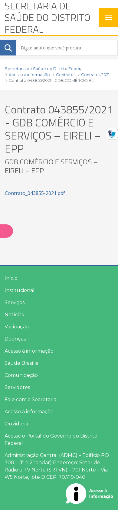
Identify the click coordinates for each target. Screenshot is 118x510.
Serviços (15, 302)
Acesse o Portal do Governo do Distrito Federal (51, 439)
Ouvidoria (16, 424)
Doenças (15, 339)
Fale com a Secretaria (30, 399)
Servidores (17, 387)
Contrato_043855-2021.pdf (35, 193)
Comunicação (21, 375)
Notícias (14, 314)
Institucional (19, 290)
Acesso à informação (29, 351)
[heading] (49, 17)
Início (11, 278)
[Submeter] (8, 48)
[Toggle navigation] (108, 17)
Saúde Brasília (21, 363)
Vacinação (17, 327)
